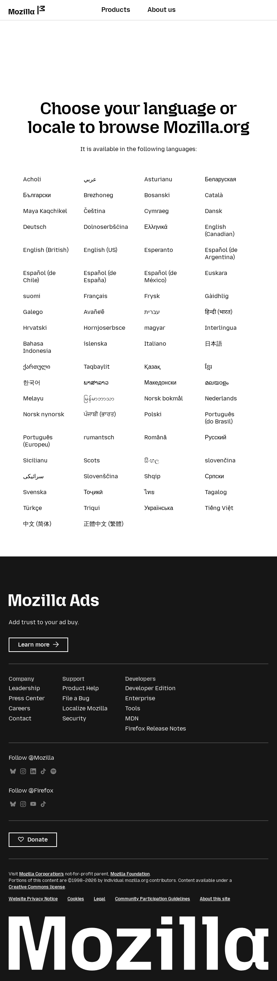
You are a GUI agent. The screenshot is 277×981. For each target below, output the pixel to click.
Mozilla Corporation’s (41, 873)
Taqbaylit (97, 366)
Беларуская (220, 179)
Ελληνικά (155, 226)
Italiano (155, 343)
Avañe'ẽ (94, 311)
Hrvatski (35, 327)
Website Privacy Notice (33, 898)
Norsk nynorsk (43, 414)
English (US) (100, 250)
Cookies (75, 898)
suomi (31, 296)
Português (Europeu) (38, 441)
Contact (20, 718)
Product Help (80, 688)
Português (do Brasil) (219, 418)
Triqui (92, 508)
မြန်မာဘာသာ (99, 398)
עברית (152, 311)
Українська (158, 508)
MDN (131, 718)
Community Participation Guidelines (152, 898)
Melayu (33, 398)
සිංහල (151, 460)
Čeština (94, 211)
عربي (90, 179)
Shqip (152, 476)
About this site (215, 898)
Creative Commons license (37, 886)
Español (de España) (100, 277)
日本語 (213, 343)
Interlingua (221, 327)
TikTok (43, 771)
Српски (214, 476)
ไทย (149, 492)
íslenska (95, 343)
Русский (215, 437)
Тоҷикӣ (93, 492)
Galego (33, 311)
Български (37, 195)
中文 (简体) (37, 523)
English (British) (46, 250)
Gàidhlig (217, 296)
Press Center (27, 698)
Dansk (213, 211)
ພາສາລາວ (96, 382)
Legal (99, 898)
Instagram (23, 771)
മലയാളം (217, 382)
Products (115, 10)
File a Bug (75, 698)
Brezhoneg (98, 195)
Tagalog (216, 492)
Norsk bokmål (163, 398)
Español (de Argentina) (221, 254)
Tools (132, 708)
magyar (154, 327)
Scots (92, 460)
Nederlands (221, 398)
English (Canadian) (219, 230)
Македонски (160, 382)
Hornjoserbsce (104, 327)
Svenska (35, 492)
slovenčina (220, 460)
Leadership (24, 688)
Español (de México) (160, 277)
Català (214, 195)
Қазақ (152, 366)
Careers (19, 708)
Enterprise (140, 698)
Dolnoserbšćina (106, 226)
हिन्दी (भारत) (218, 311)
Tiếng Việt (219, 508)
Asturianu (158, 179)
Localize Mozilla (84, 708)
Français (95, 296)
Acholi (32, 179)
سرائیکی (33, 476)
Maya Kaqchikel (45, 211)
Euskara (216, 273)
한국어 (31, 382)
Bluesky (13, 771)
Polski (153, 414)
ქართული (36, 366)
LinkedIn (33, 771)
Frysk (152, 296)
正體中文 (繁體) (103, 523)
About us (162, 10)
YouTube (33, 804)
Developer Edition (150, 688)
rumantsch (99, 437)
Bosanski (157, 195)
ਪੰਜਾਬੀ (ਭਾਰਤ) (100, 414)
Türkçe (32, 508)
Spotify (53, 771)
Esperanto (158, 250)
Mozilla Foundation (130, 873)
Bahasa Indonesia (37, 347)
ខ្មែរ (208, 366)
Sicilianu (35, 460)
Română (155, 437)
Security (74, 718)
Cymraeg (156, 211)
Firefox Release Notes (155, 728)
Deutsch (35, 226)
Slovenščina (101, 476)
